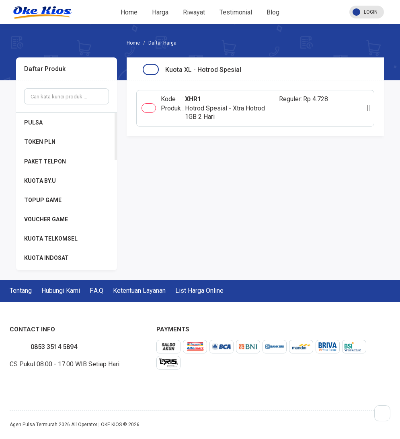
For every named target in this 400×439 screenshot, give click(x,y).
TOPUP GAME (43, 200)
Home (129, 12)
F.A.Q (96, 290)
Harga (160, 12)
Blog (273, 12)
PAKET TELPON (45, 161)
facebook (9, 383)
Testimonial (235, 12)
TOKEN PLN (39, 142)
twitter (16, 383)
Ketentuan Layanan (139, 290)
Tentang (21, 290)
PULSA (33, 122)
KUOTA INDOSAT (46, 258)
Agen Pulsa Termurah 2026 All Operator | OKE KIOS (66, 424)
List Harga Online (199, 290)
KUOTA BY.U (40, 181)
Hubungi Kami (60, 290)
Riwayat (194, 12)
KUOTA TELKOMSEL (51, 238)
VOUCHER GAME (46, 219)
